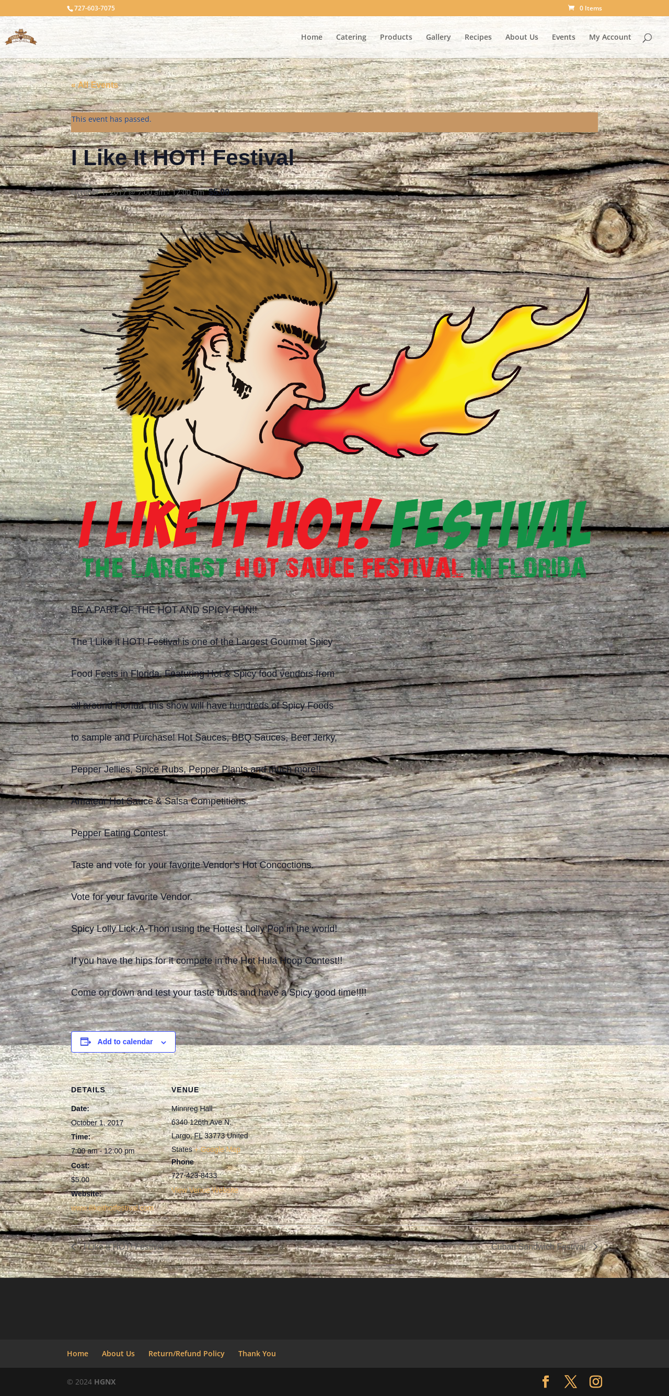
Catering (351, 37)
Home (311, 37)
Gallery (438, 37)
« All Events (94, 84)
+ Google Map (217, 1149)
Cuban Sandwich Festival (539, 1246)
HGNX (105, 1382)
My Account (610, 37)
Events (563, 37)
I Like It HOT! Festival (122, 1246)
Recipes (478, 37)
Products (396, 37)
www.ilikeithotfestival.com (112, 1208)
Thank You (257, 1353)
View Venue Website (204, 1190)
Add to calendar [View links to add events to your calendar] (125, 1041)
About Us (521, 37)
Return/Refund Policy (186, 1353)
